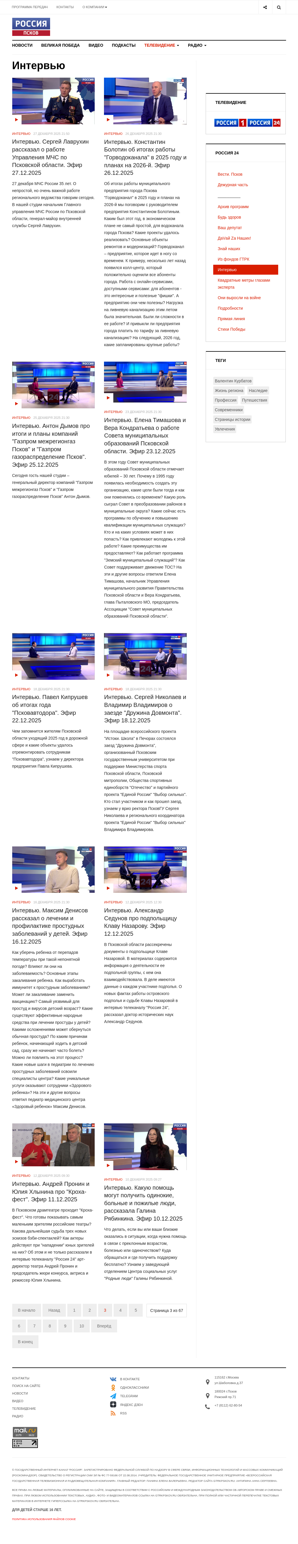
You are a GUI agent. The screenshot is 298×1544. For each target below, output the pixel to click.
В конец (25, 1341)
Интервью (227, 269)
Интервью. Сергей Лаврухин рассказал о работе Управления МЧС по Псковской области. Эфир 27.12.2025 (50, 157)
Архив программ (233, 206)
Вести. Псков (230, 174)
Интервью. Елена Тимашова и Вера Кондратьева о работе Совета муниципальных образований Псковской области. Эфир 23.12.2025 (145, 435)
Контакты (65, 7)
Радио (197, 45)
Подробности (230, 308)
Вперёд (104, 1326)
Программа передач (30, 7)
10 (82, 1326)
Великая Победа (60, 45)
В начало (27, 1310)
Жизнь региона (229, 390)
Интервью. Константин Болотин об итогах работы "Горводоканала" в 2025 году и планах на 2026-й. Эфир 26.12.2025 (145, 157)
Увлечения (225, 429)
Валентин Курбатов (233, 381)
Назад (54, 1310)
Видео (96, 45)
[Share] (265, 7)
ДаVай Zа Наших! (234, 238)
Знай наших (229, 248)
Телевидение (161, 45)
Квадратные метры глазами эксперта (244, 284)
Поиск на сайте (26, 1386)
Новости (22, 45)
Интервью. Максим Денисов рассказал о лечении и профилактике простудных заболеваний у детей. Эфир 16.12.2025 (50, 926)
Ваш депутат (230, 227)
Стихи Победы (231, 329)
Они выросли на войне (239, 297)
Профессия (225, 400)
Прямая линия (231, 318)
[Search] (279, 7)
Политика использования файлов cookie (44, 1519)
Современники (229, 409)
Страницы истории (232, 419)
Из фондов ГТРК (233, 259)
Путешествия (254, 400)
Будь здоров (229, 217)
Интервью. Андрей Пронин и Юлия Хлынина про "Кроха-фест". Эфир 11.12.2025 (50, 1192)
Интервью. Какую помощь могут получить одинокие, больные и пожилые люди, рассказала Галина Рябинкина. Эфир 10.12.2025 (143, 1203)
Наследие (258, 390)
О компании (94, 7)
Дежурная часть (233, 184)
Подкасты (123, 45)
